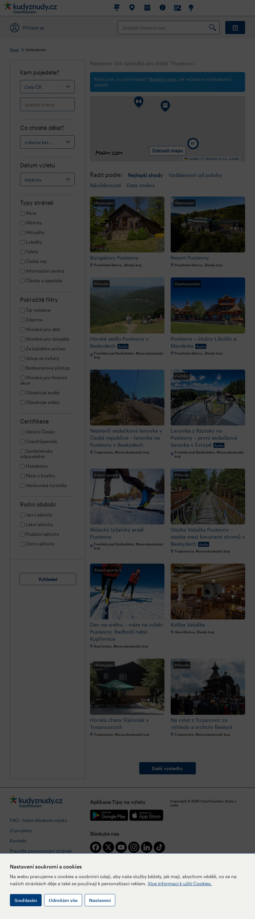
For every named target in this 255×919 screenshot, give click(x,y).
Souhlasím (25, 900)
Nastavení (100, 900)
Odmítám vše (63, 900)
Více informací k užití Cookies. (180, 883)
